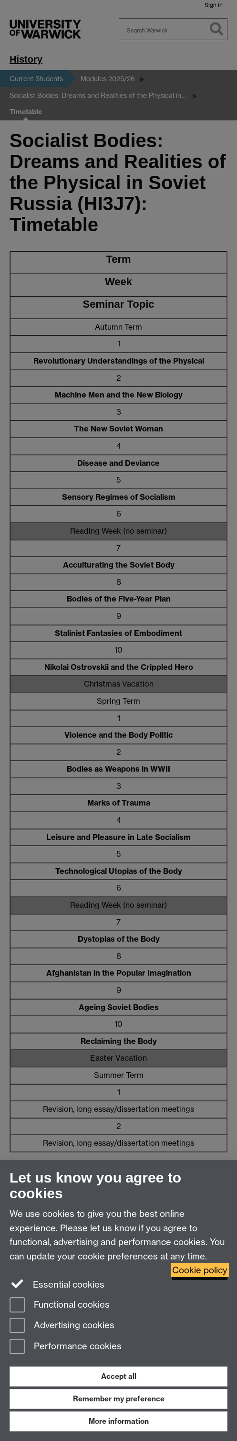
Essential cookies (57, 1284)
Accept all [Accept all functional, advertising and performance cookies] (118, 1376)
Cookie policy (199, 1270)
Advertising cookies (62, 1326)
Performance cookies (66, 1347)
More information (119, 1421)
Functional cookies (60, 1305)
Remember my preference (119, 1398)
